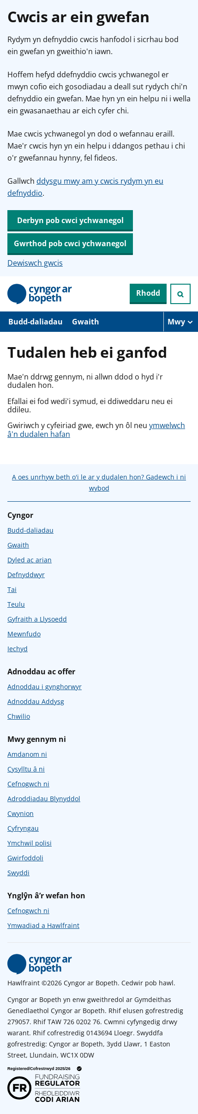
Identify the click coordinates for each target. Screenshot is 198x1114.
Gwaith (85, 322)
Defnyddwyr (26, 574)
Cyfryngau (23, 828)
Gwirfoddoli (25, 857)
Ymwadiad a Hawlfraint (43, 925)
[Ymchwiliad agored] (180, 294)
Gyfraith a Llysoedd (37, 619)
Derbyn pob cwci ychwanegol (70, 220)
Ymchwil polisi (29, 843)
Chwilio (18, 716)
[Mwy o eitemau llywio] (180, 321)
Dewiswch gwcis (35, 263)
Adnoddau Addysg (35, 701)
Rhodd (148, 293)
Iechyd (17, 648)
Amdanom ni (27, 754)
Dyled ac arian (29, 559)
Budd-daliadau (35, 322)
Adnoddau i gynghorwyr (44, 686)
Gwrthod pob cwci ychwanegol (70, 243)
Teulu (16, 604)
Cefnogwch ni (28, 783)
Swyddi (18, 872)
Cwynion (20, 813)
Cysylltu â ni (26, 769)
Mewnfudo (24, 633)
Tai (12, 589)
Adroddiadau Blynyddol (43, 798)
